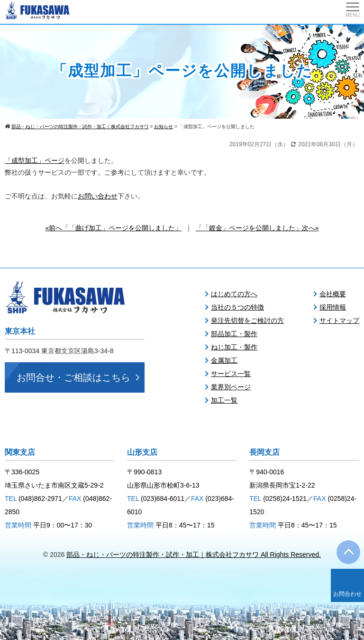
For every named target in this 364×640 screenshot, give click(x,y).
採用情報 (332, 307)
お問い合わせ (98, 196)
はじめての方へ (234, 294)
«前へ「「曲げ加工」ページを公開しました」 (113, 228)
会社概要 (332, 294)
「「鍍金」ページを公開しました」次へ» (257, 228)
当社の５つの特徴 (237, 307)
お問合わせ (347, 594)
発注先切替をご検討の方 (247, 320)
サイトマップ (339, 320)
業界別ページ (231, 387)
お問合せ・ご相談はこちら (73, 377)
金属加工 (224, 360)
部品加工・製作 (234, 334)
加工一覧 (224, 400)
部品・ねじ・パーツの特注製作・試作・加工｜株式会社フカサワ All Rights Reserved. (193, 554)
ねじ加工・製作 (234, 347)
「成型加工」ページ (34, 160)
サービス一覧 (231, 373)
